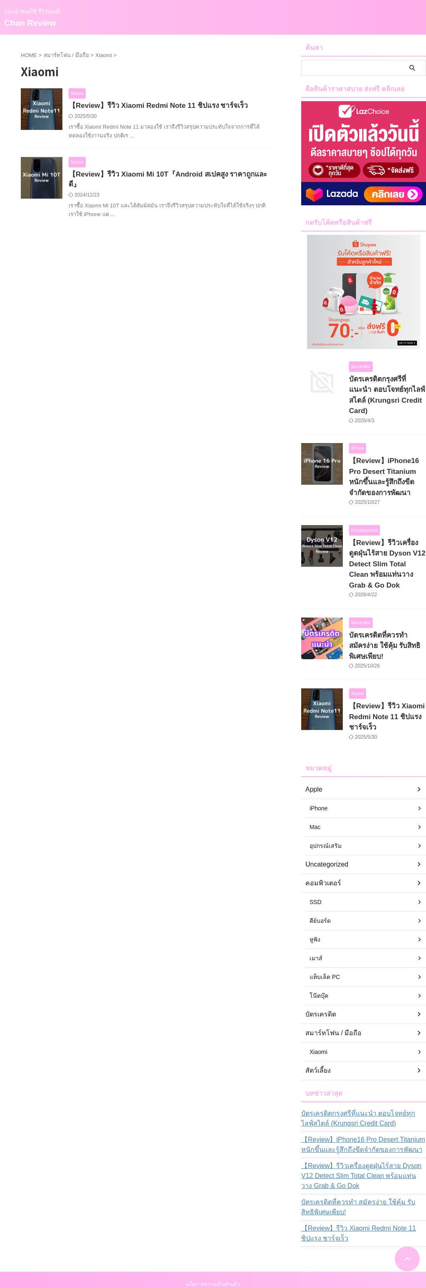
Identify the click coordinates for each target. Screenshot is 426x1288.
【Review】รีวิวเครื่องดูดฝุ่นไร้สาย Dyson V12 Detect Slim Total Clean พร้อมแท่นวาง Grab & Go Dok (360, 1124)
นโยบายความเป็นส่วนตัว (213, 1233)
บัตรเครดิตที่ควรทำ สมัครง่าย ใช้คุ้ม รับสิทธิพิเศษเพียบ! (363, 1156)
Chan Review (30, 22)
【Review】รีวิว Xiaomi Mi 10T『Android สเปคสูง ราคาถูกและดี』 (168, 175)
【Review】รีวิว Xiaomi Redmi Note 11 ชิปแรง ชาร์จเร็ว (153, 106)
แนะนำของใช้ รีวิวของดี (213, 1249)
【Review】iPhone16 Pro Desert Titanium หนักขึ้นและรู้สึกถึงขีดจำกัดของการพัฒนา (362, 1093)
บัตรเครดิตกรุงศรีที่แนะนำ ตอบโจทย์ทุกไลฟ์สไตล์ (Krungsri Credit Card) (382, 388)
